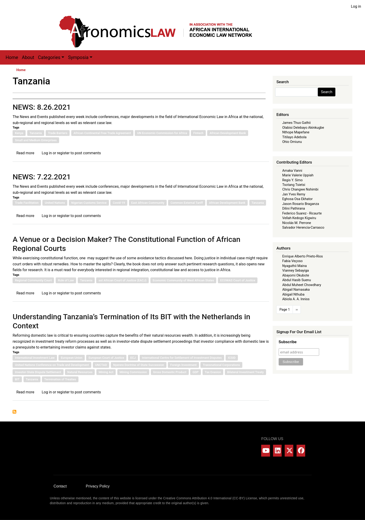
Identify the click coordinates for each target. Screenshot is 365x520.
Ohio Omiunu (292, 142)
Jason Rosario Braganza (300, 204)
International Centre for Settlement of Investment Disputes (182, 357)
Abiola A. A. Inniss (296, 299)
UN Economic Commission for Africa (162, 133)
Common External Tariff (186, 202)
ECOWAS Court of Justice (237, 280)
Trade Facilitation (27, 202)
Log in (356, 6)
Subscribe (288, 342)
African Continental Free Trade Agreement (102, 133)
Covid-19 (119, 202)
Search (326, 92)
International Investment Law (35, 357)
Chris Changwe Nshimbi (300, 189)
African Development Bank (228, 133)
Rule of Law (66, 280)
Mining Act (106, 372)
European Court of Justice (106, 357)
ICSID (232, 357)
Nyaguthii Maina (294, 266)
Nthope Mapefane (295, 132)
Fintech (198, 133)
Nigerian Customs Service (89, 202)
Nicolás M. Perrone (296, 223)
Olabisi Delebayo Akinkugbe (303, 127)
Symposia (78, 57)
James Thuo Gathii (296, 123)
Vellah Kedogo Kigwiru (299, 218)
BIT (17, 379)
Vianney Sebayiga (295, 270)
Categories (49, 57)
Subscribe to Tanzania (14, 412)
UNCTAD (101, 365)
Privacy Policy (98, 486)
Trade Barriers (57, 133)
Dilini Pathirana (293, 208)
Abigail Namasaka (296, 289)
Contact (60, 486)
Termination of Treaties (60, 379)
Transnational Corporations (221, 365)
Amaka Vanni (292, 170)
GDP (196, 372)
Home (12, 57)
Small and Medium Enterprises (36, 140)
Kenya (19, 133)
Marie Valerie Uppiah (297, 175)
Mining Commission (133, 372)
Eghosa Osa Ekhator (297, 199)
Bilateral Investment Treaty (245, 372)
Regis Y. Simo (292, 180)
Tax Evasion (213, 372)
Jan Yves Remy (293, 194)
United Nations (55, 202)
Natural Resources (79, 372)
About (28, 57)
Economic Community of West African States (183, 280)
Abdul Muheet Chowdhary (301, 285)
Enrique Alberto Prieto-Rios (302, 256)
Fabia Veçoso (292, 261)
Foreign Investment (183, 365)
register (63, 153)
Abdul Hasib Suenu (296, 280)
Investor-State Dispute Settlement (38, 372)
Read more (25, 153)
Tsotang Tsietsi (293, 185)
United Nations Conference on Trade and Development (52, 365)
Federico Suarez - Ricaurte (302, 213)
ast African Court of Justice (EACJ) (122, 280)
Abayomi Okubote (295, 275)
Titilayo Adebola (294, 137)
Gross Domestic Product (169, 372)
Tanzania (36, 133)
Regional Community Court (33, 280)
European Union (71, 357)
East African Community (147, 202)
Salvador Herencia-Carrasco (303, 227)
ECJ (133, 357)
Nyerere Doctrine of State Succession (138, 365)
